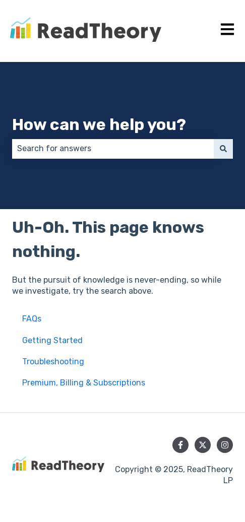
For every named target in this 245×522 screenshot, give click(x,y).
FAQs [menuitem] (31, 318)
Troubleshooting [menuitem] (53, 361)
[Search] (223, 148)
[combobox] (113, 148)
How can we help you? (99, 124)
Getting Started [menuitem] (52, 340)
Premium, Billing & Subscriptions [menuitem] (83, 382)
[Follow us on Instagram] (225, 445)
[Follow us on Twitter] (203, 445)
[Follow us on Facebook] (180, 445)
